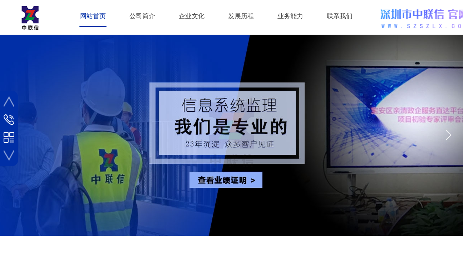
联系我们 (340, 16)
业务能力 (290, 16)
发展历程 (241, 16)
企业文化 (192, 16)
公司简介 (142, 16)
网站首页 (93, 16)
